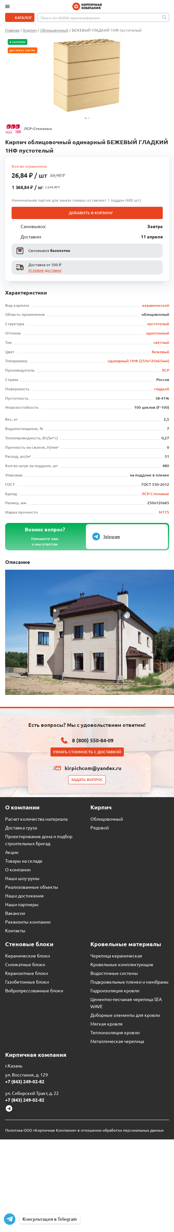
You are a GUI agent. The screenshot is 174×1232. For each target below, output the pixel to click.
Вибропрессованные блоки (34, 990)
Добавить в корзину (91, 212)
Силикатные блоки (25, 964)
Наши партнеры (22, 904)
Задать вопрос (87, 779)
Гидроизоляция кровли (114, 990)
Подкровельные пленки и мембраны (129, 982)
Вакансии (15, 913)
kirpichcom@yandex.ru (93, 768)
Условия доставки (44, 270)
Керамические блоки (27, 955)
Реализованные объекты (31, 887)
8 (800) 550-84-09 (93, 740)
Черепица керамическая (116, 955)
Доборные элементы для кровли (125, 1015)
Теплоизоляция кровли (115, 1032)
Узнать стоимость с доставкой (87, 752)
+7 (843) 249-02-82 (24, 1081)
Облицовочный (106, 819)
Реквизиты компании (27, 922)
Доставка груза (21, 827)
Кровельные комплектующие (121, 964)
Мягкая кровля (106, 1024)
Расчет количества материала (36, 819)
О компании (18, 869)
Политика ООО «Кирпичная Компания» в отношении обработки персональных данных (84, 1130)
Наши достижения (24, 895)
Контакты (15, 930)
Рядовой (99, 827)
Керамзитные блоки (26, 973)
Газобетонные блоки (27, 982)
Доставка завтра (23, 50)
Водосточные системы (114, 973)
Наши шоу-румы (22, 878)
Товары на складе (23, 861)
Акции (11, 852)
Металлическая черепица (117, 1041)
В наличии (17, 42)
